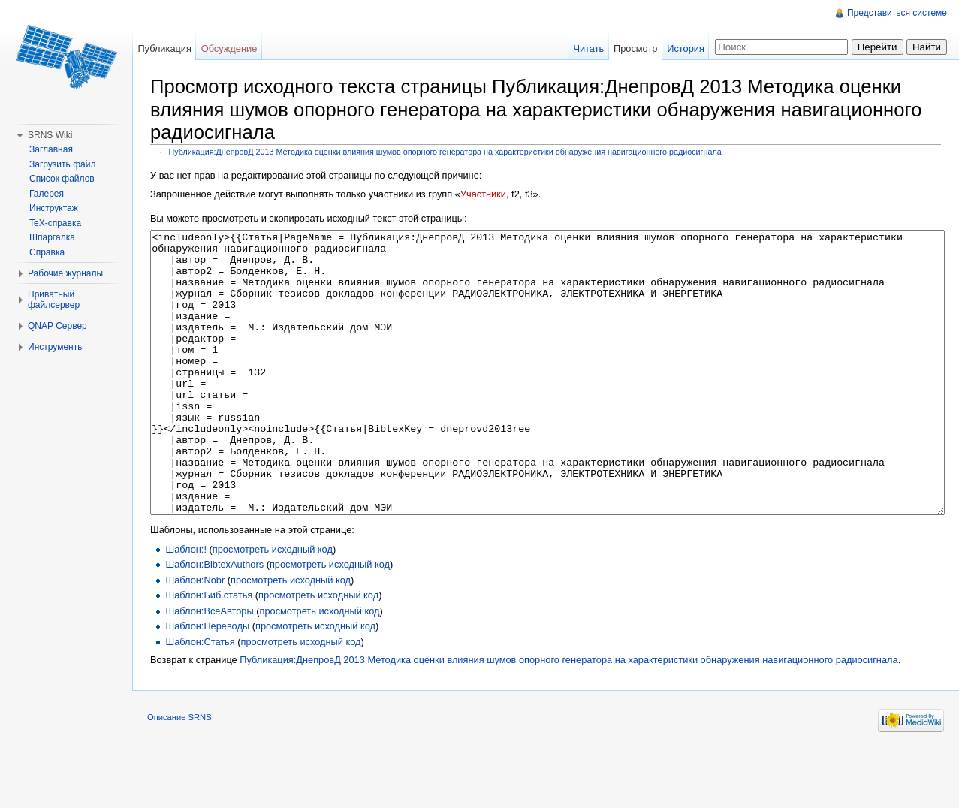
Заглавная (51, 149)
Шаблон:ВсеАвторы (209, 667)
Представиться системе (897, 13)
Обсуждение (229, 48)
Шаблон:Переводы (207, 682)
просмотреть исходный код (273, 605)
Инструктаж (53, 208)
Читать (588, 48)
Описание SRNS (179, 773)
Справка (47, 252)
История (685, 48)
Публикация (164, 48)
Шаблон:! (186, 605)
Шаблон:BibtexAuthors (214, 620)
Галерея (46, 193)
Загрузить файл (62, 164)
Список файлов (62, 178)
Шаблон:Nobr (195, 636)
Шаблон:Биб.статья (208, 651)
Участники (483, 194)
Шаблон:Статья (199, 698)
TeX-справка (55, 223)
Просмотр (635, 48)
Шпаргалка (52, 237)
